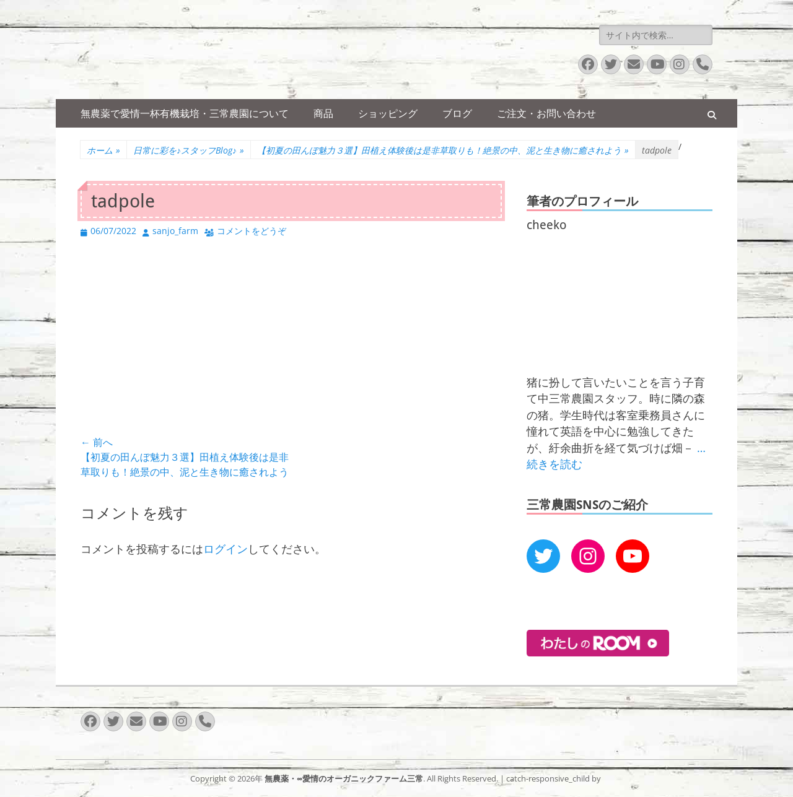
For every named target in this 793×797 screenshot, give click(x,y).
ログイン (225, 548)
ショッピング (388, 113)
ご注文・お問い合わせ (546, 113)
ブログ (457, 113)
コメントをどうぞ (251, 231)
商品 (323, 113)
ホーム (103, 150)
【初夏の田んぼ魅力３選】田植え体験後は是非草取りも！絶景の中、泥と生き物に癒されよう (443, 150)
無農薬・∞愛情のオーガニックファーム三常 (344, 778)
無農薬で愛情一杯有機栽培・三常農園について (185, 113)
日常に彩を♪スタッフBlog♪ (188, 150)
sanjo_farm (175, 231)
